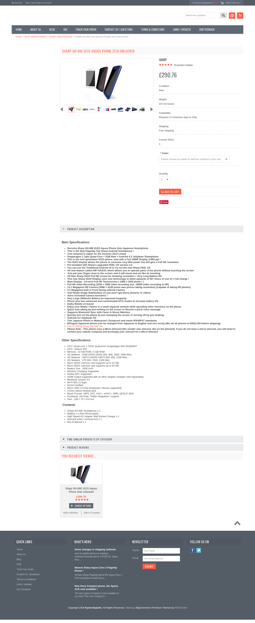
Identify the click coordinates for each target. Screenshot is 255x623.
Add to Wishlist (22, 227)
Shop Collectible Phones (26, 102)
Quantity (163, 173)
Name (136, 553)
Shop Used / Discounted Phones (30, 95)
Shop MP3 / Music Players (27, 89)
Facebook (192, 553)
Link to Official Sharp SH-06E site (85, 326)
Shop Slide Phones (23, 70)
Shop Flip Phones (22, 64)
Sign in (29, 3)
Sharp (163, 60)
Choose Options (36, 220)
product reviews (183, 65)
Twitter (198, 553)
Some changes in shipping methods (95, 552)
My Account (17, 3)
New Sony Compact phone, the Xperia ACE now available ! (96, 591)
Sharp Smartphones (60, 37)
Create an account (43, 3)
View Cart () (232, 3)
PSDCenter (181, 611)
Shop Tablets (20, 83)
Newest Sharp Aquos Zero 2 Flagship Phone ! (95, 572)
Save (165, 202)
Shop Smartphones (35, 37)
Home (18, 37)
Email (136, 561)
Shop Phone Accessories (26, 77)
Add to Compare (45, 227)
